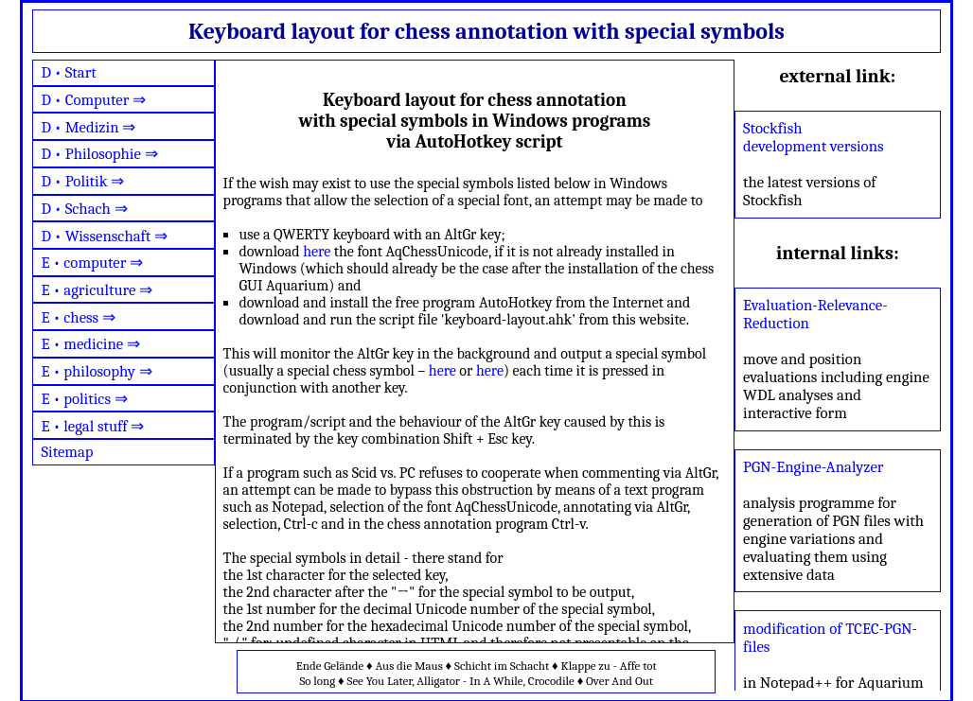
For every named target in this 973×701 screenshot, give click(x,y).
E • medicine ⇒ (90, 344)
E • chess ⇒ (78, 317)
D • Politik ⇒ (82, 181)
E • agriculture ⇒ (96, 290)
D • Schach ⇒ (84, 209)
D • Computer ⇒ (93, 100)
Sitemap (67, 452)
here (316, 251)
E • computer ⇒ (92, 263)
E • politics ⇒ (84, 399)
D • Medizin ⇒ (88, 127)
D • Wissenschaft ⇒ (104, 236)
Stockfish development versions (813, 137)
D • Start (68, 72)
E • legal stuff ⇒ (92, 426)
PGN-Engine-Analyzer (813, 467)
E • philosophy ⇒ (96, 371)
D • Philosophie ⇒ (99, 154)
